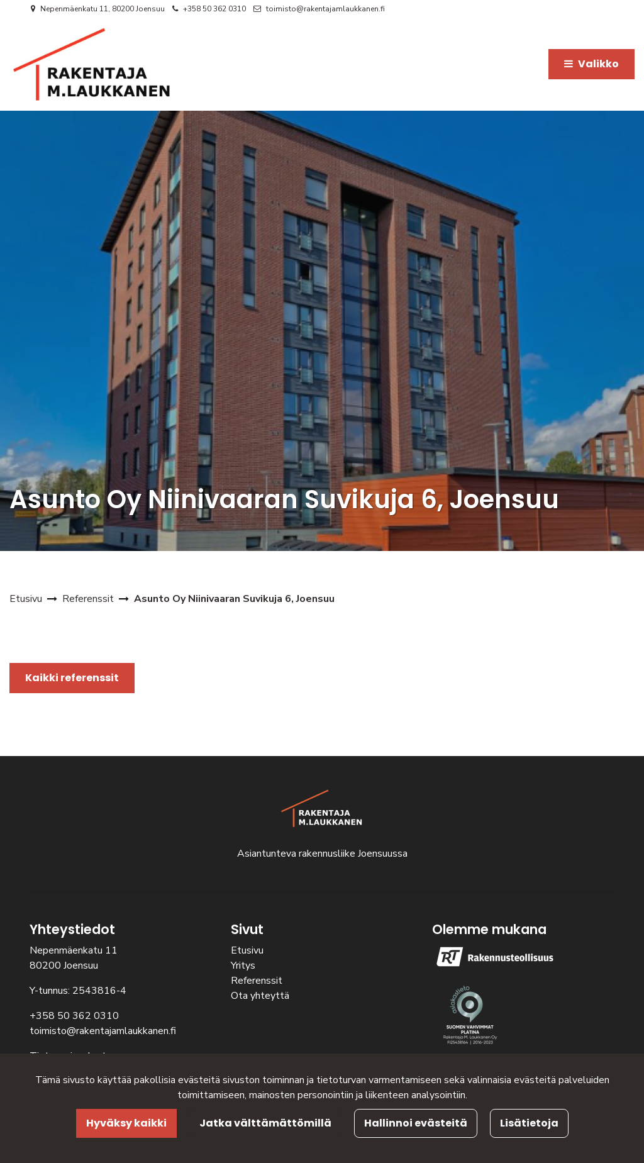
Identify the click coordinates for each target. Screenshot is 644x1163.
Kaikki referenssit (72, 678)
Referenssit (256, 981)
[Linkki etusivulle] (91, 64)
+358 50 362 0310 (214, 9)
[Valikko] (591, 64)
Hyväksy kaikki (126, 1123)
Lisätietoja (529, 1123)
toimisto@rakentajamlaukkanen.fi (325, 9)
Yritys (243, 965)
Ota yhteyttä (260, 996)
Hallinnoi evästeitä (415, 1123)
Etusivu (247, 950)
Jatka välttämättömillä (265, 1123)
